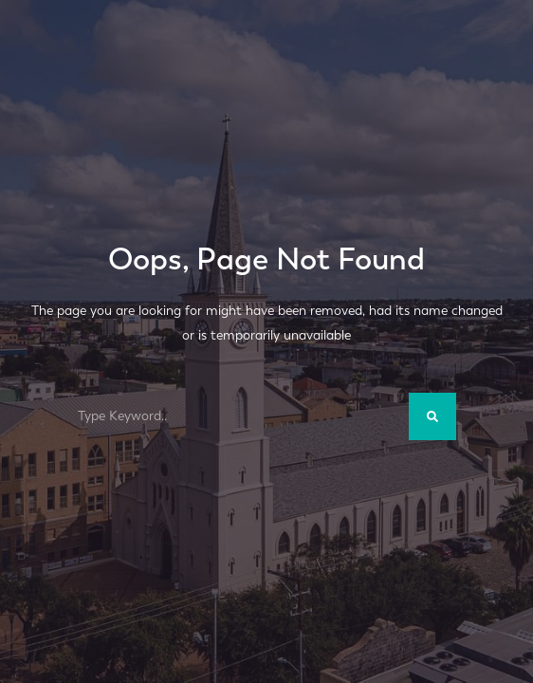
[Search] (432, 416)
